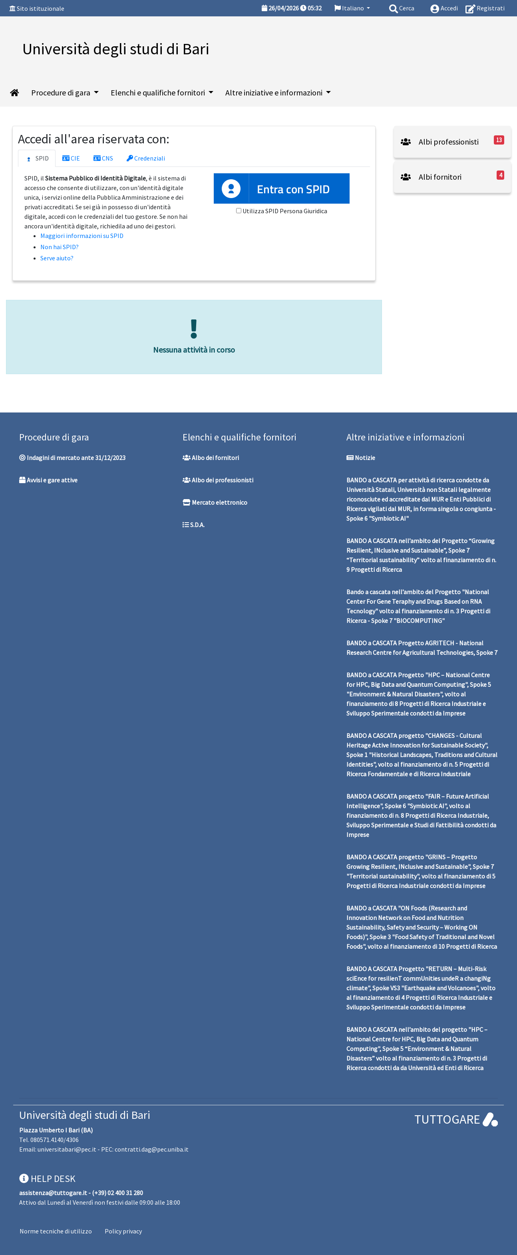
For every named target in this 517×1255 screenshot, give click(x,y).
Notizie (360, 458)
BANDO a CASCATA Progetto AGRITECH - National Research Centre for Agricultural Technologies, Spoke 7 (421, 647)
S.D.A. (194, 525)
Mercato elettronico (215, 502)
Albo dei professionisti (218, 480)
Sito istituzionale (40, 8)
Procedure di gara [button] (61, 92)
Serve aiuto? (57, 258)
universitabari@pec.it (67, 1149)
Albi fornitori (431, 177)
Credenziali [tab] (146, 158)
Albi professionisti (440, 142)
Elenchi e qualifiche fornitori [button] (159, 92)
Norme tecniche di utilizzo (56, 1231)
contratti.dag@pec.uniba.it (152, 1149)
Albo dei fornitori (211, 458)
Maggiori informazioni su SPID (81, 236)
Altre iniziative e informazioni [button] (274, 92)
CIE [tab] (71, 158)
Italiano (349, 8)
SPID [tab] (37, 158)
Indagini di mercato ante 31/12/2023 (72, 458)
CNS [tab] (103, 158)
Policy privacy (123, 1231)
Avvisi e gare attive (48, 480)
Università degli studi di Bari (84, 1115)
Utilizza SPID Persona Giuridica (285, 211)
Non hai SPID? (59, 247)
